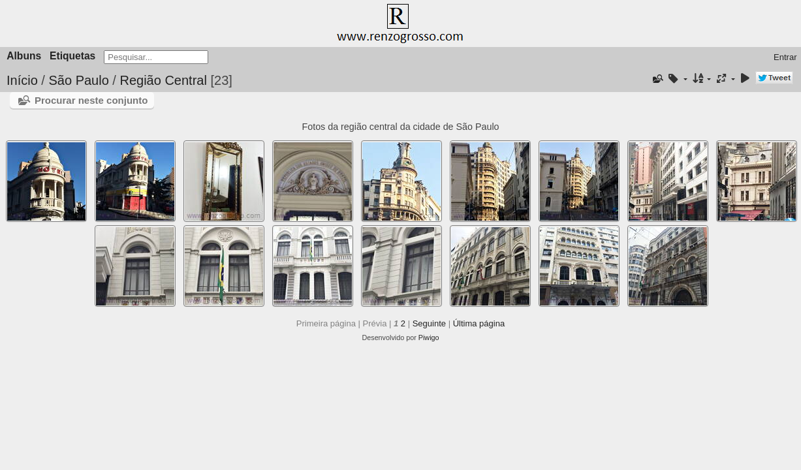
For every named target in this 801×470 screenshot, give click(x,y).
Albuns (24, 55)
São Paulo (80, 80)
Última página (479, 323)
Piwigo (428, 337)
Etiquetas (72, 55)
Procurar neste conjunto (91, 100)
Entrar (785, 57)
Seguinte (429, 323)
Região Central (162, 80)
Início (22, 80)
